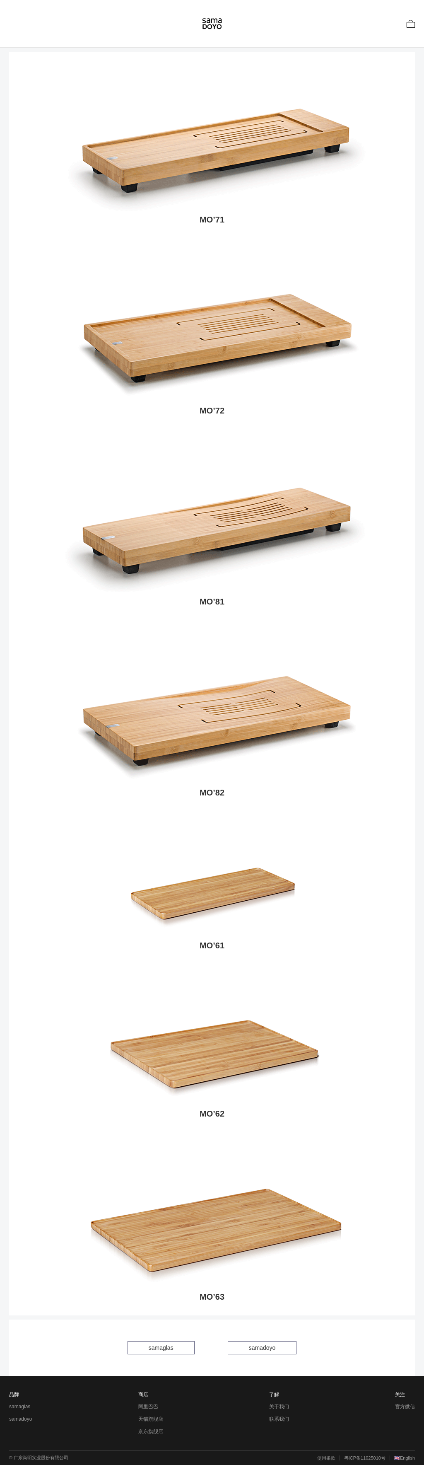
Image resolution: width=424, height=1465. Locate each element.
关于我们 (279, 1406)
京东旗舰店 (150, 1431)
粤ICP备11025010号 (364, 1457)
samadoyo (262, 1347)
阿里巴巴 (148, 1406)
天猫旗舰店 (150, 1419)
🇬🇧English (404, 1457)
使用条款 (326, 1457)
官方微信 (405, 1406)
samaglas (161, 1347)
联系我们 (279, 1419)
